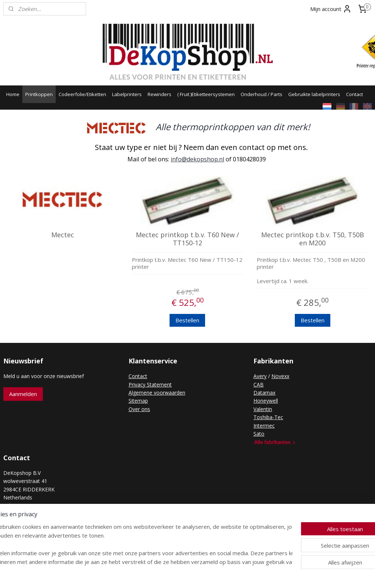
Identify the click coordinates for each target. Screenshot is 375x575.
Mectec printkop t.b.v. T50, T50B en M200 (312, 239)
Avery (260, 376)
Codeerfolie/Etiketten (82, 94)
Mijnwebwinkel (267, 561)
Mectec (62, 235)
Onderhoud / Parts (261, 94)
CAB (258, 384)
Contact (354, 94)
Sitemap (138, 400)
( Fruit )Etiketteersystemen (206, 94)
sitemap (160, 561)
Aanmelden (23, 394)
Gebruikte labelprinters (314, 94)
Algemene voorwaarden (157, 392)
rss (175, 561)
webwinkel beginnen (203, 561)
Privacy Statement (150, 384)
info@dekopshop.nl (197, 159)
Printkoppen (39, 94)
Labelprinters (127, 94)
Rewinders (159, 94)
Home (12, 94)
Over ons (139, 409)
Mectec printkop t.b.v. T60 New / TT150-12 (187, 239)
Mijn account (331, 8)
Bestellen (187, 320)
